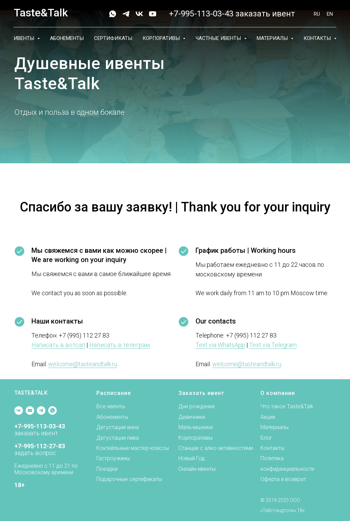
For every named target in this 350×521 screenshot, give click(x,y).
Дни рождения (196, 406)
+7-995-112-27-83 (39, 446)
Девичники (191, 417)
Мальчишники (195, 427)
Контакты (272, 448)
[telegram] (126, 14)
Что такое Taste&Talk (286, 406)
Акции (267, 417)
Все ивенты (110, 406)
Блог (266, 438)
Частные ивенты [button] (219, 38)
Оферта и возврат (283, 479)
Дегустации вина (117, 427)
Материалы (274, 427)
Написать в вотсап (58, 344)
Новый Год (191, 458)
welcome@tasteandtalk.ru (82, 364)
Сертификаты (113, 38)
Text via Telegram (273, 344)
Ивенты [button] (25, 38)
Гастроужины (113, 458)
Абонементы (67, 38)
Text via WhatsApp (220, 344)
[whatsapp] (112, 14)
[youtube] (152, 14)
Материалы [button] (273, 38)
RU (317, 14)
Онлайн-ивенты (197, 469)
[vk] (139, 14)
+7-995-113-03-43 (201, 13)
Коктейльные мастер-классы (132, 448)
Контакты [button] (318, 38)
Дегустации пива (117, 438)
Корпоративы (195, 438)
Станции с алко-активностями (215, 448)
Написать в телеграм (119, 344)
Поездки (107, 469)
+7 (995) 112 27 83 (84, 335)
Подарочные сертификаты (129, 479)
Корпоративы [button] (162, 38)
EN (330, 14)
